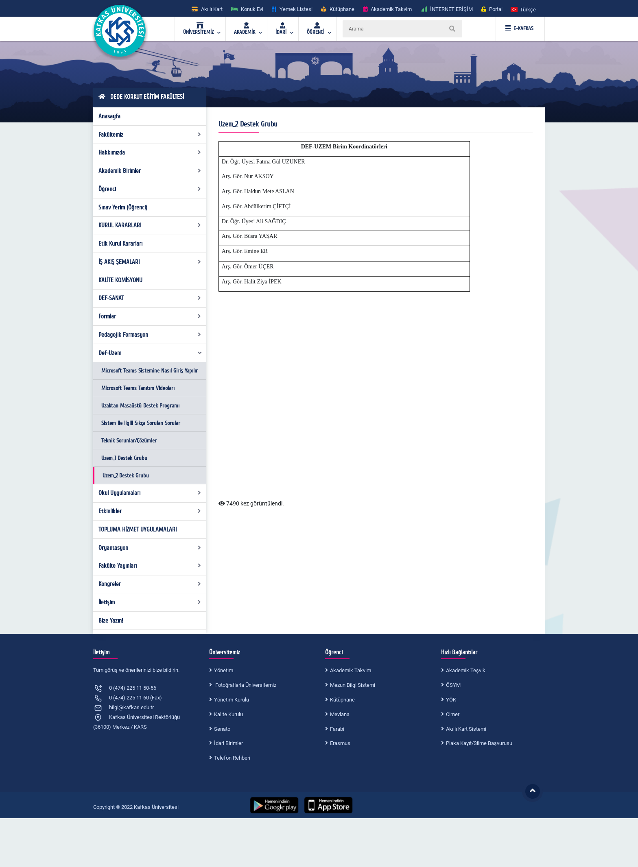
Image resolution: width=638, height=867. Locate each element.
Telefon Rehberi (232, 758)
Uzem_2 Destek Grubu (126, 475)
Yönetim (223, 670)
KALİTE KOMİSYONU (120, 280)
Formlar (149, 316)
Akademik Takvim (350, 670)
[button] (524, 9)
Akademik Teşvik (465, 670)
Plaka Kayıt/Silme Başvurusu (479, 743)
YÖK (451, 700)
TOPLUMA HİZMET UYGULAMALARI (137, 529)
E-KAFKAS (519, 28)
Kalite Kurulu (228, 714)
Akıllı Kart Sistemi (466, 729)
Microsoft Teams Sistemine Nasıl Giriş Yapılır (149, 370)
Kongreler (149, 584)
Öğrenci (149, 189)
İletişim (149, 602)
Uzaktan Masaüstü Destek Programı (140, 405)
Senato (222, 729)
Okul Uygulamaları (149, 493)
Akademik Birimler (149, 170)
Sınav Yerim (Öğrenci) (122, 207)
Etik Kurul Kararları (120, 243)
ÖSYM (453, 685)
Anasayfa (109, 116)
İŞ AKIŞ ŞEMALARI (149, 262)
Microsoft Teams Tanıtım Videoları (138, 388)
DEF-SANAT (149, 298)
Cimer (452, 714)
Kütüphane (342, 700)
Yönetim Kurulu (231, 700)
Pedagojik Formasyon (149, 334)
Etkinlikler (149, 511)
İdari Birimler (228, 743)
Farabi (337, 729)
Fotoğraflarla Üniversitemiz (245, 685)
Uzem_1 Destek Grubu (124, 458)
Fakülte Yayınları (149, 565)
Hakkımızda (149, 152)
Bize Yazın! (110, 620)
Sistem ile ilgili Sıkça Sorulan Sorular (140, 423)
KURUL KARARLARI (149, 225)
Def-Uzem (150, 353)
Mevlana (340, 714)
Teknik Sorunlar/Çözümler (129, 440)
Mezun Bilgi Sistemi (352, 685)
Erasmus (340, 743)
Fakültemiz (149, 134)
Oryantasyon (149, 547)
